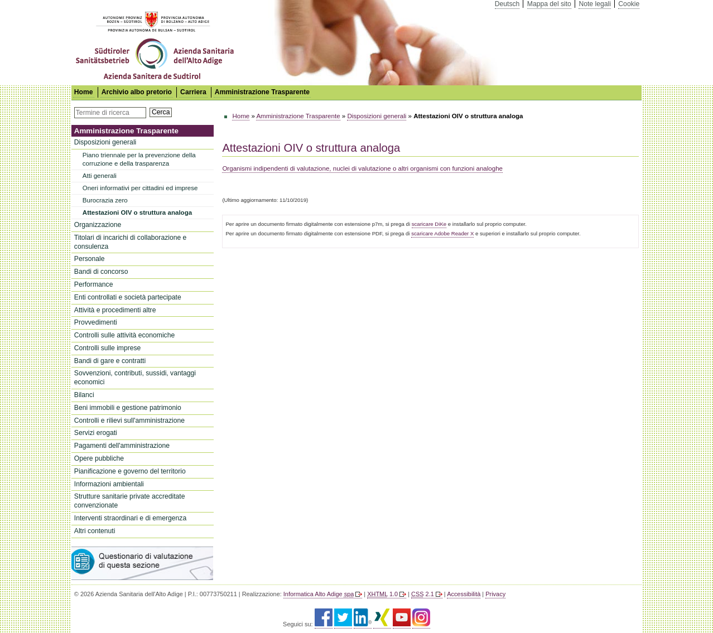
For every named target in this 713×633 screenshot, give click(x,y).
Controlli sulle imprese (107, 348)
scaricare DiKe (429, 224)
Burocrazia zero (105, 200)
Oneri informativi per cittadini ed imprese (140, 188)
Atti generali (100, 175)
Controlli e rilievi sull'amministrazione (129, 420)
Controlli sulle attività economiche (124, 335)
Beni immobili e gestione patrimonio (127, 408)
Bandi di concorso (101, 272)
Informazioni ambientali (109, 484)
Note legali (594, 4)
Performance (93, 284)
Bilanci (84, 395)
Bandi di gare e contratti (110, 361)
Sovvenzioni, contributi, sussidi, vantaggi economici (135, 377)
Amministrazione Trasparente (262, 92)
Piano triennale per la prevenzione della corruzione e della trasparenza (139, 159)
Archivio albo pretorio (137, 92)
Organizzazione (97, 225)
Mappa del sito (549, 4)
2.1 (422, 594)
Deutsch (507, 4)
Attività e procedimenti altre (115, 310)
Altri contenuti (94, 531)
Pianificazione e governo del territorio (130, 471)
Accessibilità (463, 594)
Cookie (628, 4)
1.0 (382, 594)
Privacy (495, 594)
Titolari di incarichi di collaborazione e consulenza (130, 242)
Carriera (193, 92)
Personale (89, 259)
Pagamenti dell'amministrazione (122, 446)
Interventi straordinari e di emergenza (130, 518)
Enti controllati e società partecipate (127, 297)
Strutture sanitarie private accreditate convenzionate (129, 500)
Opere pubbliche (99, 458)
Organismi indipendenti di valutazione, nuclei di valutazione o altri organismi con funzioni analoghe (362, 168)
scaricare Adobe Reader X (442, 233)
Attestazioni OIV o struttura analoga (137, 212)
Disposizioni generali (105, 142)
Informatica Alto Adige (318, 594)
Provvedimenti (95, 322)
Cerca (161, 112)
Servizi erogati (95, 433)
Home (240, 116)
